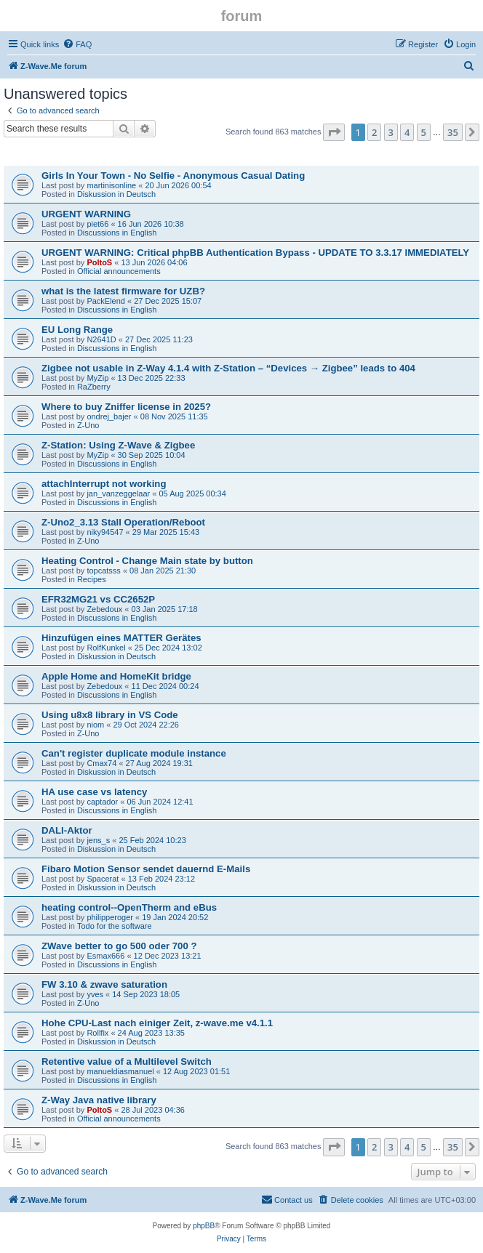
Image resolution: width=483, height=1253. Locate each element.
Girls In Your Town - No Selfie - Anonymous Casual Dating (173, 175)
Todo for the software (114, 926)
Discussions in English (116, 232)
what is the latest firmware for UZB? (123, 291)
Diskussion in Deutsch (116, 194)
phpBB (204, 1226)
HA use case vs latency (94, 791)
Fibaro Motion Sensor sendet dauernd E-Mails (145, 868)
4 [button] (407, 132)
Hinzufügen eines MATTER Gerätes (121, 637)
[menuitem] (77, 44)
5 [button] (423, 132)
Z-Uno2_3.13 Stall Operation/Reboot (123, 522)
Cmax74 (101, 763)
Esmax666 (105, 955)
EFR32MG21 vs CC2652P (98, 599)
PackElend (106, 301)
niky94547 (105, 532)
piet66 (97, 223)
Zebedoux (104, 609)
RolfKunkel (106, 647)
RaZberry (94, 386)
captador (102, 801)
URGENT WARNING (86, 214)
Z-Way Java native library (98, 1100)
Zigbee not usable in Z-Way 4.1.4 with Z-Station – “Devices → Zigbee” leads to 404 (228, 368)
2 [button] (374, 132)
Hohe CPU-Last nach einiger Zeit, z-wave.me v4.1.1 (157, 1023)
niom (95, 724)
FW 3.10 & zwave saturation (104, 984)
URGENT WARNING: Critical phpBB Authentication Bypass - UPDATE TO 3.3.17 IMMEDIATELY (255, 252)
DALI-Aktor (66, 830)
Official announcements (119, 271)
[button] (334, 132)
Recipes (91, 579)
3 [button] (391, 132)
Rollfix (97, 1032)
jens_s (98, 840)
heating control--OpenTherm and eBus (129, 907)
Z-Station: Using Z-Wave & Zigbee (118, 445)
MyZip (97, 378)
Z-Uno (88, 425)
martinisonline (111, 185)
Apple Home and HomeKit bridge (116, 676)
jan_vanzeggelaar (118, 493)
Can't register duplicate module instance (133, 753)
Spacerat (103, 878)
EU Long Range (77, 329)
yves (95, 994)
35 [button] (452, 132)
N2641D (101, 339)
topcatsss (103, 570)
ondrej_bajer (109, 416)
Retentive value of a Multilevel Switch (126, 1061)
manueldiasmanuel (120, 1071)
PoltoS (99, 262)
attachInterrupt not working (103, 483)
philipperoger (110, 917)
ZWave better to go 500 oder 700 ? (119, 945)
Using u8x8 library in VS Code (109, 714)
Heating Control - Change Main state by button (147, 560)
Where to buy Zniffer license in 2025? (126, 406)
